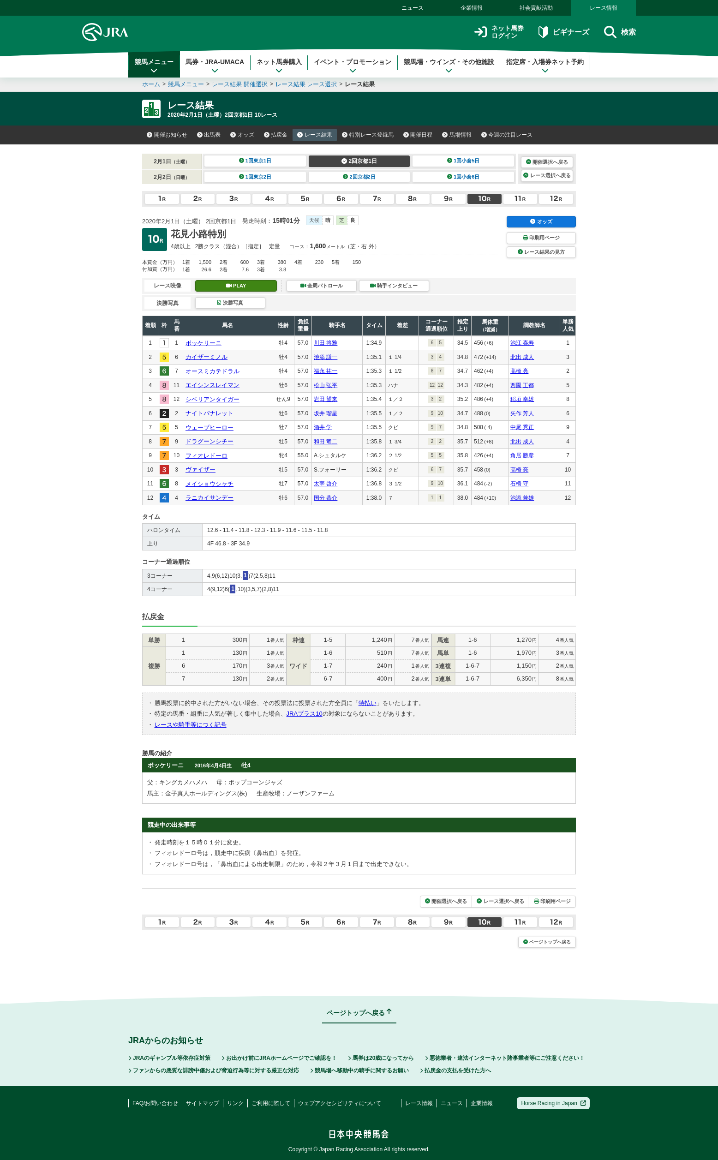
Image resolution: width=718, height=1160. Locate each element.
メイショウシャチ (209, 483)
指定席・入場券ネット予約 (545, 66)
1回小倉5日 (463, 160)
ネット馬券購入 (279, 66)
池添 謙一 (325, 357)
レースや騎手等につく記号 (191, 724)
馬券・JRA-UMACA (214, 66)
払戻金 (276, 135)
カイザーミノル (206, 356)
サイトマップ (202, 1103)
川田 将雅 (325, 343)
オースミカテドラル (212, 371)
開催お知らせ (167, 135)
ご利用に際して (270, 1103)
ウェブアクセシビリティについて (339, 1103)
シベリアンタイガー (212, 399)
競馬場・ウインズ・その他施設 (449, 66)
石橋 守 (519, 483)
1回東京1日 (255, 160)
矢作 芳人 (522, 413)
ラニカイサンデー (209, 497)
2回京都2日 (359, 176)
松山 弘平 (325, 385)
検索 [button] (620, 32)
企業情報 (472, 8)
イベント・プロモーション (352, 66)
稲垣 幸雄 (522, 399)
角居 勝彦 (522, 455)
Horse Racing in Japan (553, 1103)
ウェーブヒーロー (209, 427)
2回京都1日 (359, 161)
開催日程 (418, 135)
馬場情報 (457, 135)
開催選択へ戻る (547, 162)
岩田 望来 (325, 399)
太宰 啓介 (325, 483)
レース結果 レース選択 (306, 84)
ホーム (151, 84)
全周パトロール (321, 285)
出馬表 (209, 135)
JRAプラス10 (305, 713)
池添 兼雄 (522, 498)
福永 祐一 (325, 371)
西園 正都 (522, 385)
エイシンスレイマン (212, 385)
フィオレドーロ (206, 455)
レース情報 (603, 8)
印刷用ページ (541, 237)
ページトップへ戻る (547, 942)
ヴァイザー (200, 469)
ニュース (412, 8)
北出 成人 (522, 357)
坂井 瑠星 (325, 413)
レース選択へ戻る (546, 175)
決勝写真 (230, 302)
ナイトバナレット (209, 413)
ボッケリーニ (203, 343)
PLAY (236, 285)
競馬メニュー (154, 66)
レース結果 (314, 135)
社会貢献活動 (536, 8)
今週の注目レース (507, 135)
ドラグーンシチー (209, 441)
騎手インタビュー (394, 285)
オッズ (242, 135)
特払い (368, 703)
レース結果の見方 (541, 252)
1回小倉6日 (463, 176)
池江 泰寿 (522, 343)
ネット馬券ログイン (499, 32)
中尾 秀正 (522, 427)
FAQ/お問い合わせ (155, 1103)
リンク (235, 1103)
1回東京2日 (255, 176)
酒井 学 (323, 427)
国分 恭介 (325, 498)
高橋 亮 (519, 371)
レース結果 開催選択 (240, 84)
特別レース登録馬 (368, 135)
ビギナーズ (563, 32)
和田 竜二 (325, 441)
